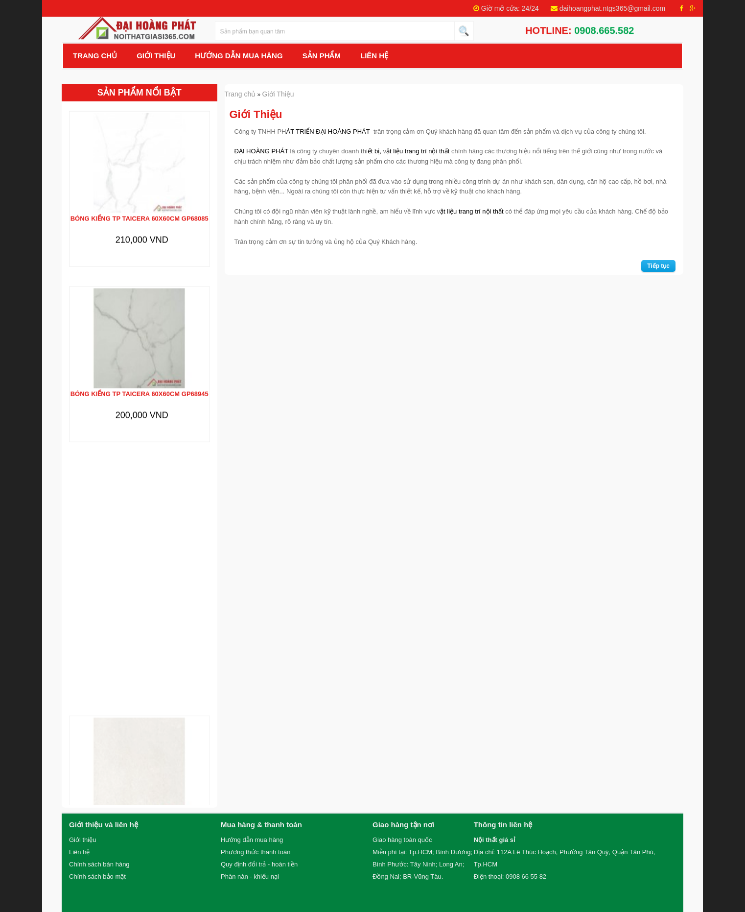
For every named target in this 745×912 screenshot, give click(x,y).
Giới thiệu (82, 839)
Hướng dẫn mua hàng (252, 839)
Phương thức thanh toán (255, 852)
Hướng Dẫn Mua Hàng (238, 55)
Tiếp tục (658, 266)
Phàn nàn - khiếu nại (250, 876)
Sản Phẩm (322, 55)
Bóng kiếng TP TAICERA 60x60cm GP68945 (139, 386)
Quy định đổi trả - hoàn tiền (259, 864)
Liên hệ (374, 55)
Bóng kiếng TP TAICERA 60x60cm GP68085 (139, 211)
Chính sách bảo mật (97, 876)
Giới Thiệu (156, 55)
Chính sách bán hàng (99, 864)
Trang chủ (95, 55)
